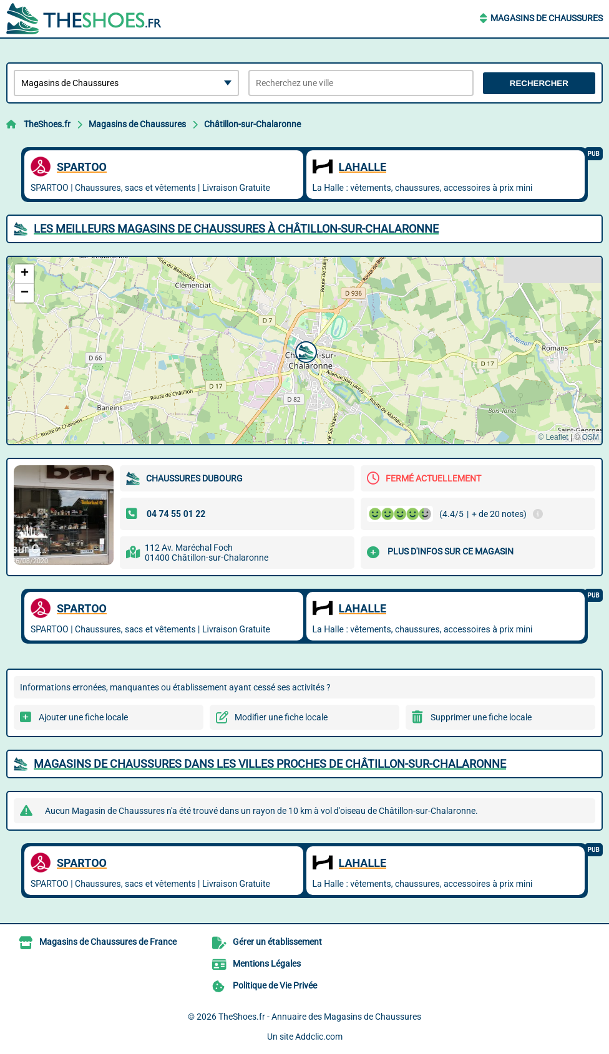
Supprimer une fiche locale (481, 717)
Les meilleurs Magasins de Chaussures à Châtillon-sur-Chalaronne (236, 228)
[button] (304, 350)
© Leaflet (553, 437)
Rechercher (539, 83)
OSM (590, 437)
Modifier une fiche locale (281, 717)
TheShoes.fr (47, 124)
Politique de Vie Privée (275, 985)
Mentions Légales (267, 964)
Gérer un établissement (277, 942)
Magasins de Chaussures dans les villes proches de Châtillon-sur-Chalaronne (270, 763)
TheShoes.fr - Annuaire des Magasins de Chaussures (319, 1017)
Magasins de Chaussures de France (108, 942)
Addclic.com (319, 1037)
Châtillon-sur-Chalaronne (252, 124)
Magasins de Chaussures (546, 18)
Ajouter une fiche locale (83, 717)
